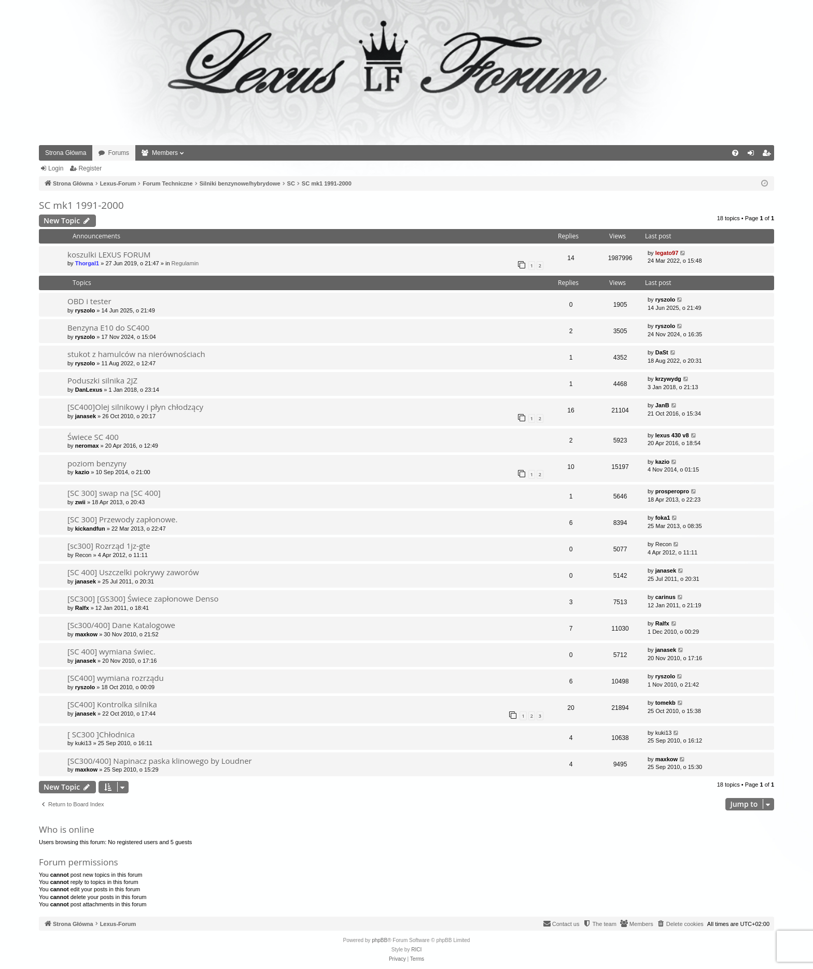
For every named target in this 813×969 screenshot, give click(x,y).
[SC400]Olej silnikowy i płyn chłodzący (135, 407)
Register (90, 168)
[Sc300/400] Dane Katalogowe (121, 625)
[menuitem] (735, 153)
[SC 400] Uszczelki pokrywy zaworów (133, 572)
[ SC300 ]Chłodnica (101, 734)
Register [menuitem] (768, 155)
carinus (665, 597)
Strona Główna (65, 152)
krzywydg (668, 379)
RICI (416, 949)
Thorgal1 (87, 263)
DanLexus (89, 390)
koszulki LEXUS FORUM (109, 254)
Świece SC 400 (93, 437)
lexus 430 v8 (672, 435)
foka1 (662, 518)
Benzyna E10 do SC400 (108, 327)
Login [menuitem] (753, 155)
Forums (118, 152)
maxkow (86, 634)
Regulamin (185, 263)
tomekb (665, 703)
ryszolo (85, 310)
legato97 (667, 253)
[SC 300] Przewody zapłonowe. (122, 519)
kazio (82, 472)
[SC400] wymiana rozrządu (115, 678)
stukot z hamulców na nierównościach (136, 354)
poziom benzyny (97, 463)
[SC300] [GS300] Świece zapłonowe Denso (142, 598)
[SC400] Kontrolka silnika (112, 704)
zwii (80, 502)
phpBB (379, 940)
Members (165, 152)
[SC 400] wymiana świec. (111, 651)
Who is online (66, 829)
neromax (87, 446)
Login (55, 168)
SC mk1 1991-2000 (81, 205)
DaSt (661, 352)
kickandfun (90, 528)
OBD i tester (89, 301)
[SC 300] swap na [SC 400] (114, 493)
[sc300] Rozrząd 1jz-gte (108, 545)
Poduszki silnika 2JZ (102, 380)
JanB (662, 405)
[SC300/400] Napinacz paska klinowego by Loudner (159, 761)
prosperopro (672, 491)
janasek (85, 416)
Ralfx (82, 608)
